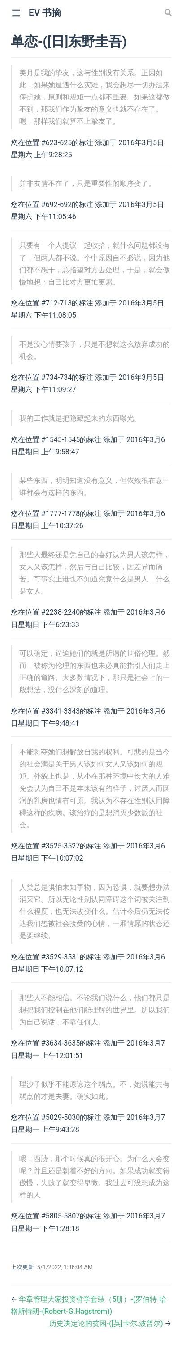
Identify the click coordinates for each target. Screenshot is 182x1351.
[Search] (169, 12)
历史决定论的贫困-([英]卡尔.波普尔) (107, 1323)
